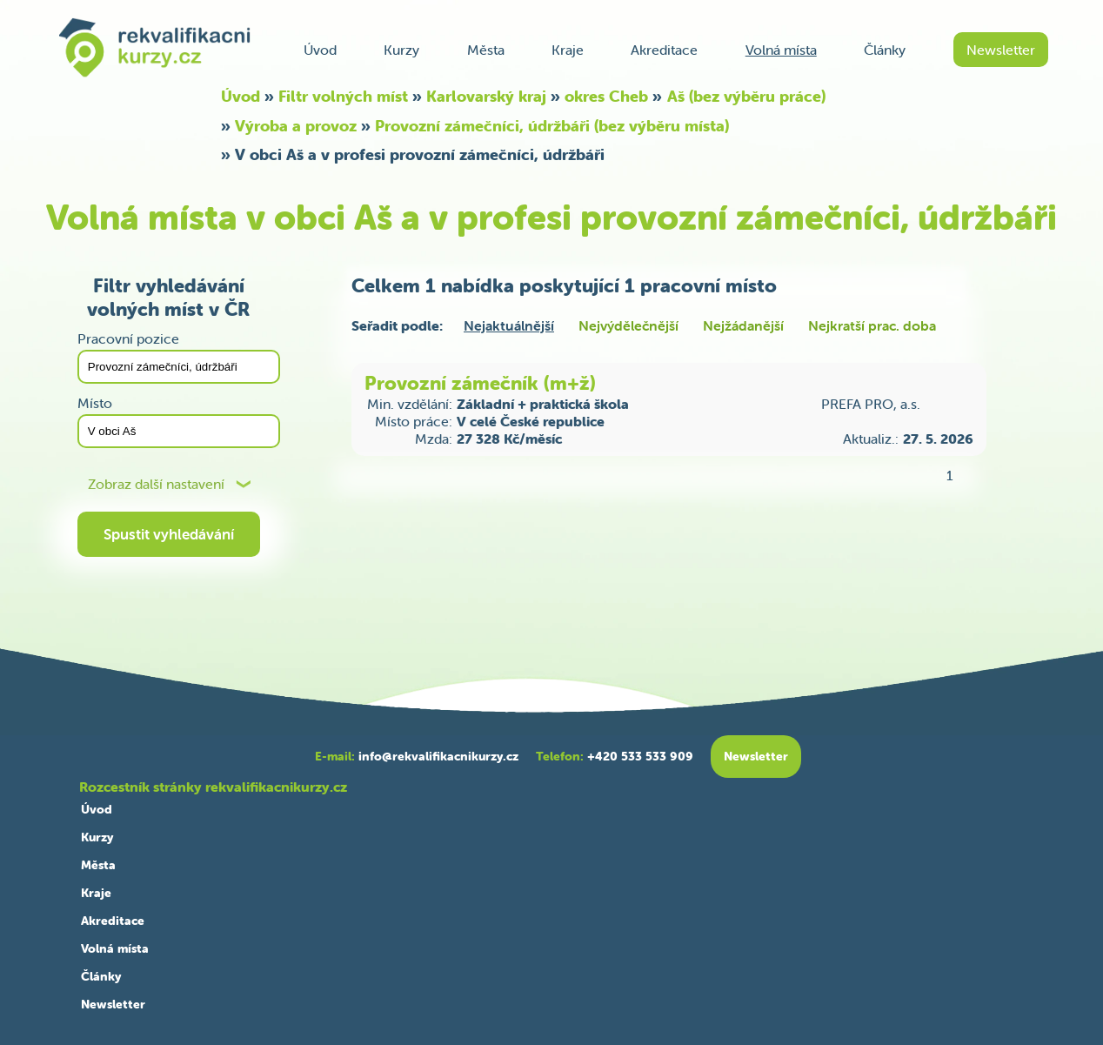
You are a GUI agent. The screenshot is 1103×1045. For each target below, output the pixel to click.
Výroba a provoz (296, 126)
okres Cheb (606, 96)
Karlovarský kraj (486, 96)
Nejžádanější (743, 325)
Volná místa (781, 49)
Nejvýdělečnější (628, 325)
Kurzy (401, 49)
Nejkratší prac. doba (872, 325)
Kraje (568, 49)
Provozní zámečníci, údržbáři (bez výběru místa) (552, 126)
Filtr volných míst (343, 96)
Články (885, 49)
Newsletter (1000, 49)
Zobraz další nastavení (156, 484)
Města (486, 49)
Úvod (320, 49)
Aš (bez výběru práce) (746, 96)
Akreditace (664, 49)
